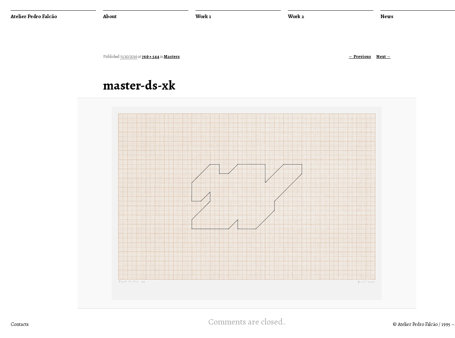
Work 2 (296, 16)
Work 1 (203, 16)
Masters (172, 56)
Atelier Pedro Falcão (34, 16)
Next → (383, 56)
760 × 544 (150, 56)
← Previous (360, 56)
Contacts (20, 324)
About (110, 16)
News (387, 16)
